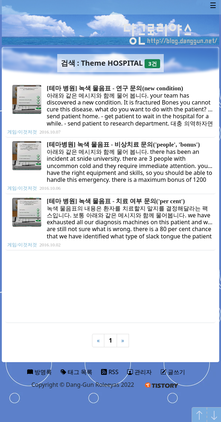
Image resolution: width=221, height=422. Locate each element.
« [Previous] (98, 340)
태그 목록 (76, 372)
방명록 (39, 372)
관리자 (139, 372)
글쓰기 (172, 372)
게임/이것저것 (22, 132)
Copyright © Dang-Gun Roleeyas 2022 (83, 385)
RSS (109, 372)
